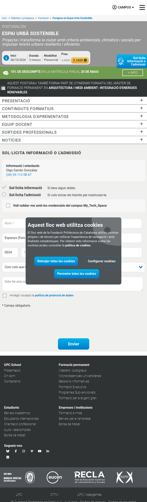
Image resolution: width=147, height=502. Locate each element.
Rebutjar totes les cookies (56, 261)
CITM (54, 495)
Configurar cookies (102, 261)
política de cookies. (78, 245)
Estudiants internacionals (21, 419)
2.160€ (80, 60)
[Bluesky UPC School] (8, 451)
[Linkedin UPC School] (48, 451)
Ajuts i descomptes (17, 430)
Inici (4, 18)
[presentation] (32, 318)
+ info (133, 73)
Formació (43, 18)
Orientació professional (20, 424)
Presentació (12, 370)
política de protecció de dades (54, 295)
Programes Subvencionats (77, 392)
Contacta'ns (12, 381)
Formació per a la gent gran (78, 398)
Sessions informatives (74, 381)
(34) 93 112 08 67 (19, 175)
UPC (19, 495)
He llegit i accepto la (22, 295)
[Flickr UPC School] (8, 457)
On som (9, 376)
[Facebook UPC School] (16, 451)
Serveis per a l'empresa (74, 419)
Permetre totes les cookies (76, 274)
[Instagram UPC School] (24, 451)
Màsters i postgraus (23, 18)
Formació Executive (72, 387)
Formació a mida (70, 413)
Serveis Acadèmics (17, 413)
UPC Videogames (89, 495)
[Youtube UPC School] (40, 451)
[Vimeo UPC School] (32, 451)
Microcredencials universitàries (80, 376)
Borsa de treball (14, 435)
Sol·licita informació (25, 188)
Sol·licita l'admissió (25, 195)
